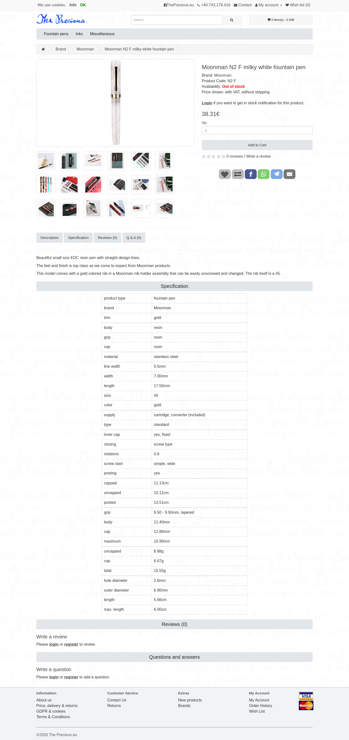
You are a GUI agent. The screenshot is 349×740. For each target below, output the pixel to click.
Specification (78, 238)
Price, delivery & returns (57, 706)
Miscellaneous (102, 34)
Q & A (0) (134, 238)
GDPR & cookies (50, 711)
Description (49, 238)
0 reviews (235, 156)
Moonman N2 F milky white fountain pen (139, 49)
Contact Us (117, 700)
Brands (184, 706)
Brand (61, 49)
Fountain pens (56, 34)
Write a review (258, 156)
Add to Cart (257, 145)
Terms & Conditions (53, 717)
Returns (114, 706)
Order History (260, 706)
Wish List (257, 711)
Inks (79, 34)
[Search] (231, 20)
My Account (259, 700)
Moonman (85, 49)
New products (190, 700)
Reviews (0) (107, 238)
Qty (204, 122)
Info (73, 5)
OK (83, 5)
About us (44, 700)
